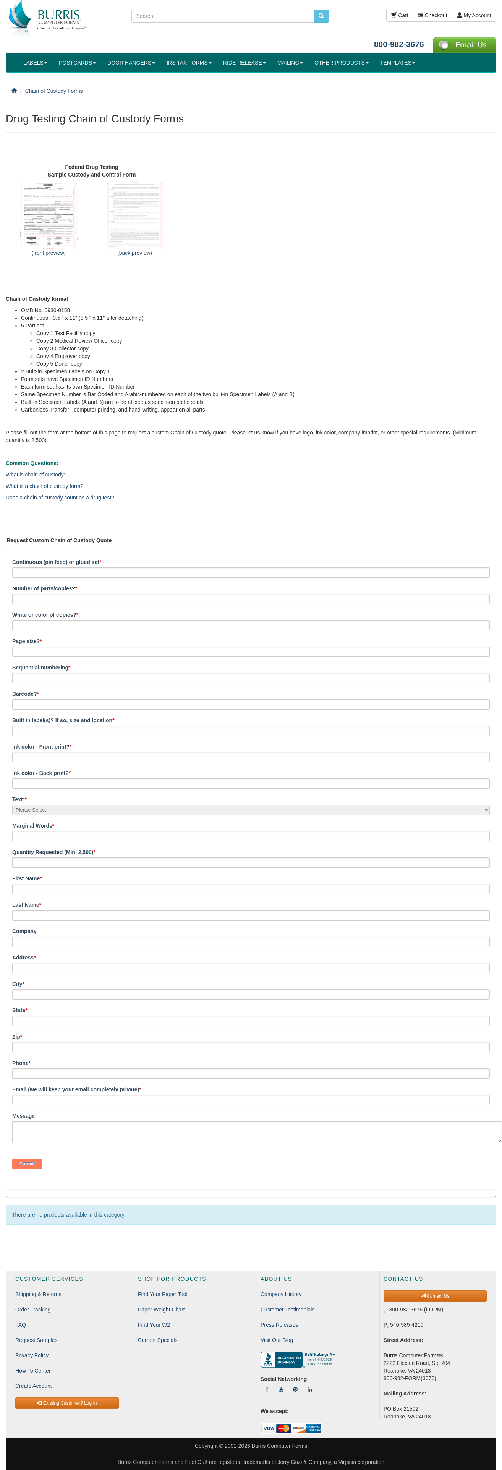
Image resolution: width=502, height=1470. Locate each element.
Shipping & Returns (38, 1294)
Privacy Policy (32, 1355)
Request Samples (36, 1340)
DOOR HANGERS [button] (131, 63)
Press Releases (279, 1325)
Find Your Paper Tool (163, 1294)
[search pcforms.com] (321, 16)
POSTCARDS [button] (77, 63)
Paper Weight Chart (161, 1309)
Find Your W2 (154, 1325)
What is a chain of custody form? (44, 486)
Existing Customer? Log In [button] (67, 1403)
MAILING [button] (290, 63)
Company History (281, 1294)
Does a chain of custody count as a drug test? (60, 497)
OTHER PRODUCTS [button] (341, 63)
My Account (474, 15)
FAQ (20, 1325)
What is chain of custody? (36, 475)
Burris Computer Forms (279, 1446)
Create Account (33, 1386)
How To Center (32, 1371)
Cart (399, 15)
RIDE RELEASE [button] (244, 63)
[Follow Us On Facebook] (267, 1389)
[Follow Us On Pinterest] (295, 1389)
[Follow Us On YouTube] (281, 1389)
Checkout (432, 15)
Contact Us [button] (435, 1296)
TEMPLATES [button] (397, 63)
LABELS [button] (35, 63)
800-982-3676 (399, 44)
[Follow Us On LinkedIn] (310, 1389)
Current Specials (158, 1340)
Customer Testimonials (287, 1309)
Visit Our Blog (277, 1340)
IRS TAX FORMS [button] (189, 63)
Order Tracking (33, 1309)
